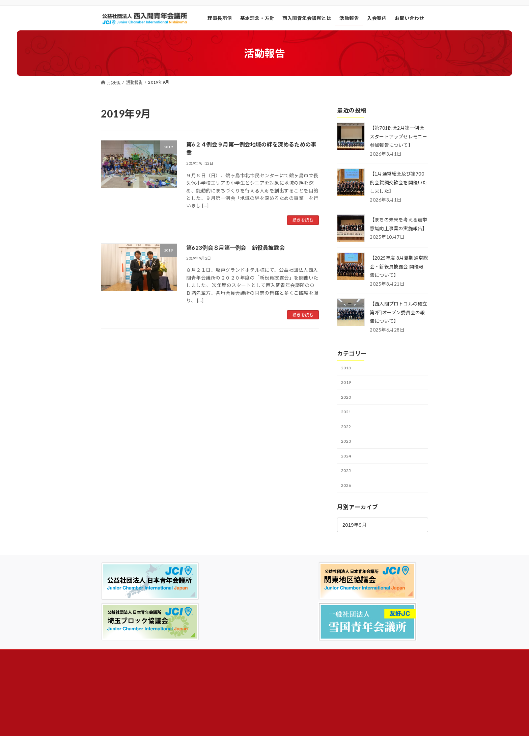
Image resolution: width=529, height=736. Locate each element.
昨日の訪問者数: (348, 655)
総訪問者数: (343, 663)
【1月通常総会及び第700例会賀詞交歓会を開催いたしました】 (397, 182)
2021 (347, 421)
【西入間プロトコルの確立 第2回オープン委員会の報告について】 (398, 320)
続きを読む (303, 219)
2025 (347, 481)
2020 (347, 406)
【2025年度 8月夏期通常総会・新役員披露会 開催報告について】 (397, 274)
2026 (347, 496)
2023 (347, 451)
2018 (347, 375)
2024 (347, 466)
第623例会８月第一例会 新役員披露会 (241, 247)
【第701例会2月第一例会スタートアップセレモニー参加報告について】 (397, 136)
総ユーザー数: (345, 680)
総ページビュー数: (350, 672)
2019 (347, 390)
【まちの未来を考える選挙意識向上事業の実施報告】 (397, 228)
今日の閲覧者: (345, 646)
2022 (347, 436)
